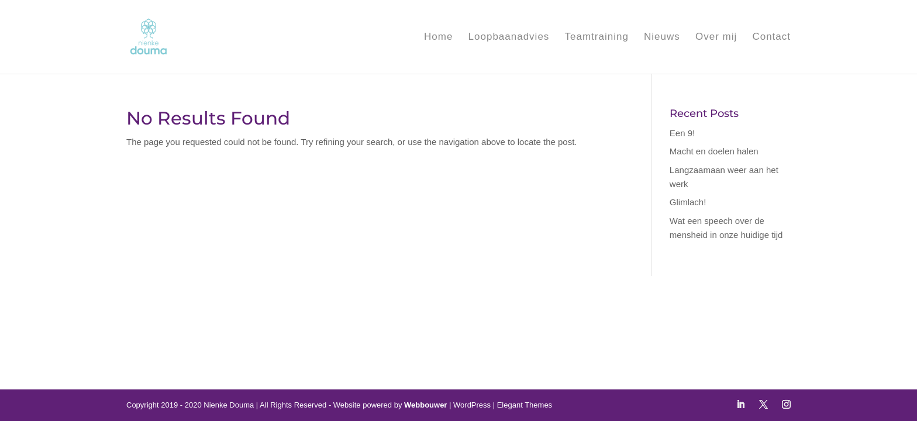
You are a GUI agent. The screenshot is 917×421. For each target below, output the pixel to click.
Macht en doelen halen (714, 151)
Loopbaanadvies (509, 37)
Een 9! (682, 133)
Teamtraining (597, 37)
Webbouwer (425, 405)
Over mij (716, 37)
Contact (771, 37)
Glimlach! (688, 202)
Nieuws (662, 37)
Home (438, 37)
